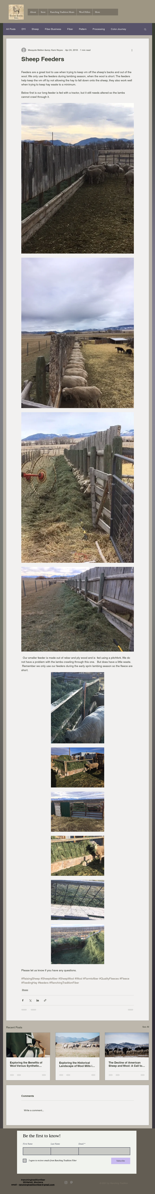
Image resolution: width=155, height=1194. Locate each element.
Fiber (70, 29)
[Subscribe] (120, 1161)
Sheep (35, 29)
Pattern (83, 29)
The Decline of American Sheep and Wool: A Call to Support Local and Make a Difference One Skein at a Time (126, 1064)
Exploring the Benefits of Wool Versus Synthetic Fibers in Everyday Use (26, 1064)
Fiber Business (53, 29)
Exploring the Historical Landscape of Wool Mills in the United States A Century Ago (77, 1064)
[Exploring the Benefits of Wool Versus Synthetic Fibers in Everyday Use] (28, 1045)
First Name (28, 1144)
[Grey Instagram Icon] (66, 1182)
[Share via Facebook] (22, 1000)
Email (81, 1144)
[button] (145, 29)
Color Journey (118, 29)
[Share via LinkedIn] (37, 1000)
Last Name (55, 1144)
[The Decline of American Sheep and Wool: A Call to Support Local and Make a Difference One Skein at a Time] (127, 1045)
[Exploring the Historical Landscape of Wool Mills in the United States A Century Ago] (77, 1045)
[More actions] (132, 50)
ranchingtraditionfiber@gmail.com (36, 1184)
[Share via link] (45, 1000)
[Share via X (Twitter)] (30, 1000)
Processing (99, 29)
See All (145, 1027)
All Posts (11, 29)
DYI (24, 29)
